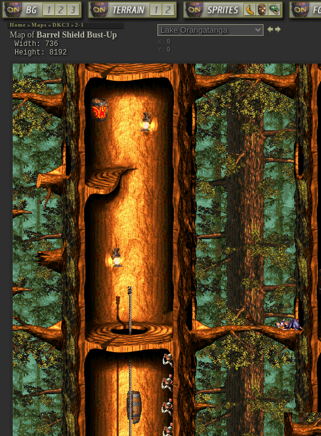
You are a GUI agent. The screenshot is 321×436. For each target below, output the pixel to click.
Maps (39, 25)
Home (18, 25)
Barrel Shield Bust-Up (76, 34)
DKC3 (61, 25)
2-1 (79, 25)
